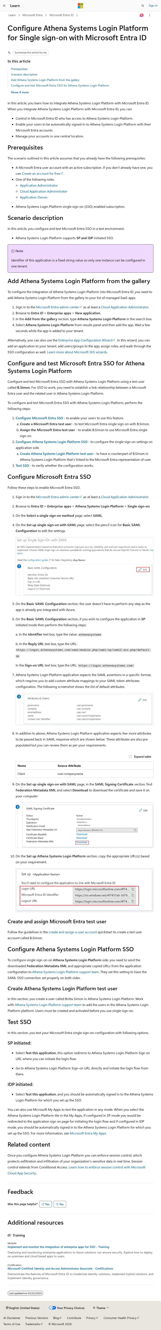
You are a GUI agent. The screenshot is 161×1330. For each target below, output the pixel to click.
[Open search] (143, 6)
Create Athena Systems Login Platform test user (56, 453)
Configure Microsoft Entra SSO (39, 418)
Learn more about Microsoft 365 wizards (77, 352)
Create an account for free (41, 173)
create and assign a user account (73, 932)
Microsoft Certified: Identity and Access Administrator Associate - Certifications (60, 1268)
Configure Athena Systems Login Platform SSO (51, 441)
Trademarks (32, 1324)
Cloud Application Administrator (43, 191)
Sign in (153, 5)
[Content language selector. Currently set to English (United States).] (22, 1308)
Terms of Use (11, 1324)
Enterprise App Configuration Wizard (85, 340)
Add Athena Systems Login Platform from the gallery (45, 80)
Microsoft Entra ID (62, 15)
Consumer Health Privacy (120, 1318)
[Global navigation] (4, 6)
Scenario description (24, 74)
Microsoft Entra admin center (57, 307)
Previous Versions (36, 1318)
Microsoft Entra (32, 15)
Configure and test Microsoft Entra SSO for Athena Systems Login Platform (60, 85)
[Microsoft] (80, 5)
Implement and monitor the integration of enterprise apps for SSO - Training (58, 1247)
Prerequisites (19, 69)
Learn (12, 15)
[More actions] (149, 15)
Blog (56, 1318)
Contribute (74, 1318)
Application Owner (33, 197)
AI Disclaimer (11, 1318)
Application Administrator (39, 185)
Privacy (91, 1318)
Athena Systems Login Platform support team (65, 972)
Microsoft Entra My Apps (88, 1133)
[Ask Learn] (142, 15)
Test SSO (22, 465)
